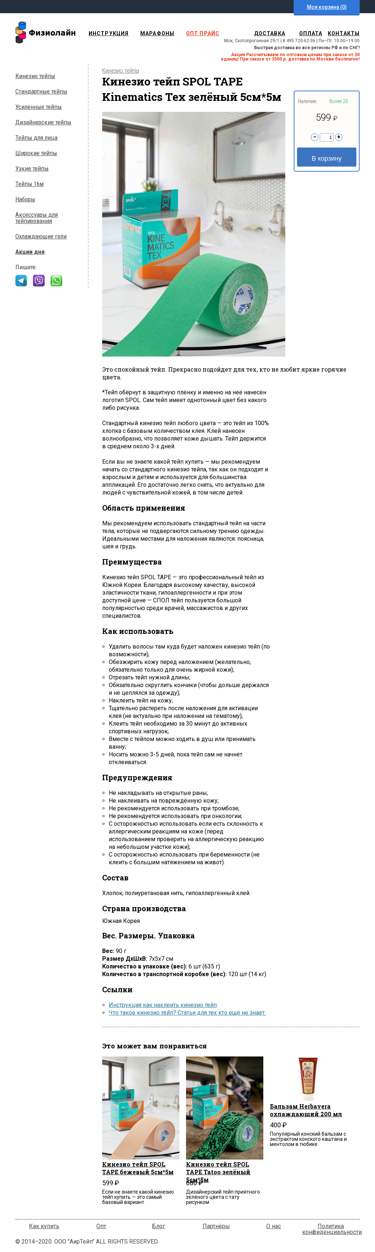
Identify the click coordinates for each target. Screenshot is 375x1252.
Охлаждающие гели (41, 236)
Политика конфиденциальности (332, 1229)
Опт (101, 1226)
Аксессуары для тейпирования (36, 218)
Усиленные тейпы (38, 107)
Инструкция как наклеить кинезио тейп (163, 1004)
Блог (158, 1226)
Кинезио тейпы (35, 76)
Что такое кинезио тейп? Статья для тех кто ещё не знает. (187, 1012)
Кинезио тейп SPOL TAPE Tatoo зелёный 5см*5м (218, 1168)
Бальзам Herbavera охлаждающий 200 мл (306, 1110)
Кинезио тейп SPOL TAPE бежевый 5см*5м (138, 1168)
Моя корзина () (327, 7)
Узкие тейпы (32, 168)
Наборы (25, 199)
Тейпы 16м (29, 184)
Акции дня (30, 252)
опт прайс (202, 33)
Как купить (44, 1226)
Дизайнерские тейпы (43, 122)
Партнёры (216, 1226)
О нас (273, 1226)
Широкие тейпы (36, 153)
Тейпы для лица (36, 138)
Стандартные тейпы (41, 91)
